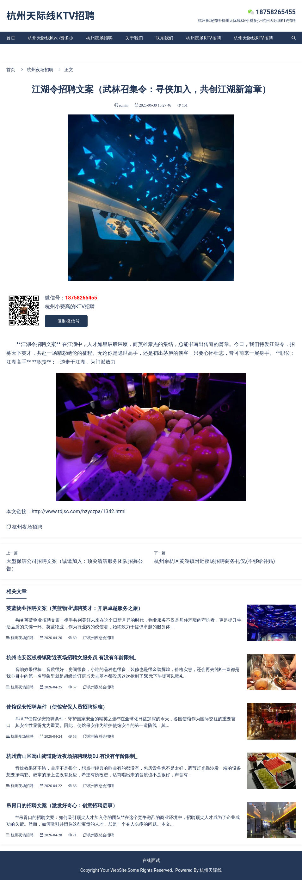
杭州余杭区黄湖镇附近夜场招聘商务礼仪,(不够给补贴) (214, 561)
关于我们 (134, 37)
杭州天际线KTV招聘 (253, 37)
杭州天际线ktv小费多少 (50, 37)
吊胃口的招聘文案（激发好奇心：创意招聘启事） (62, 806)
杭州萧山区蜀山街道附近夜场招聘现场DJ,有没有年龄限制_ (71, 756)
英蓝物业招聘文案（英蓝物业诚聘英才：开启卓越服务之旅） (74, 608)
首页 (10, 37)
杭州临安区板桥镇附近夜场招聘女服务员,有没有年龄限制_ (71, 658)
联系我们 (164, 37)
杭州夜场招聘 (99, 37)
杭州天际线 (211, 870)
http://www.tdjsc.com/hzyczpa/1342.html (79, 511)
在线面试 (151, 860)
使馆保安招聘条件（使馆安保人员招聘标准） (57, 707)
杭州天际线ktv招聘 (24, 50)
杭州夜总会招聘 (100, 638)
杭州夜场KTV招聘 (203, 37)
